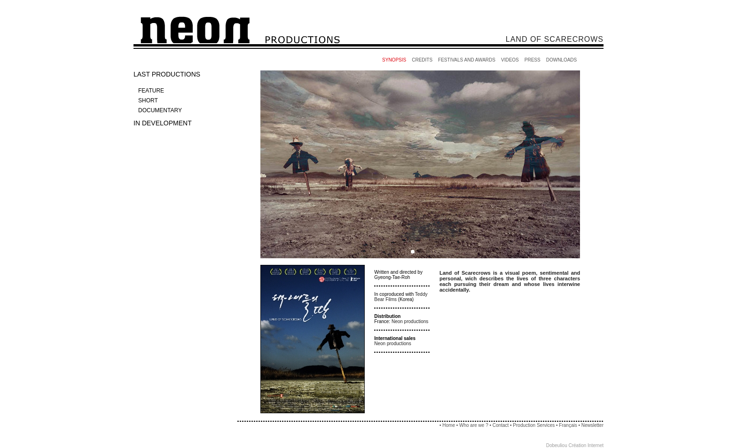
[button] (413, 252)
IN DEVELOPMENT (162, 123)
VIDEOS (510, 59)
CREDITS (422, 59)
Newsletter (592, 425)
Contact (501, 425)
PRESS (533, 59)
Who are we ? (473, 425)
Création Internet (586, 445)
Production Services (534, 425)
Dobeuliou (556, 445)
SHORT (148, 100)
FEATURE (151, 90)
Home (448, 425)
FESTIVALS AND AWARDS (466, 59)
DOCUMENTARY (160, 110)
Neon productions (410, 321)
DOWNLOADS (561, 59)
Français (568, 425)
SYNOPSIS (394, 59)
